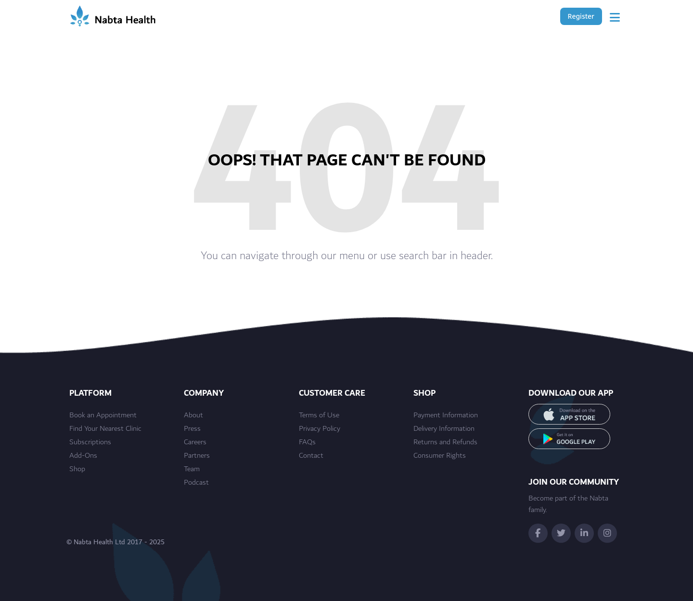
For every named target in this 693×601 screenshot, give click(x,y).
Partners (197, 456)
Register (581, 16)
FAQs (307, 442)
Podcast (196, 482)
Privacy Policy (319, 429)
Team (192, 469)
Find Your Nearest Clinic (105, 429)
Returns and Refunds (445, 442)
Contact (311, 456)
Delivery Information (444, 429)
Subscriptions (90, 442)
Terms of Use (319, 415)
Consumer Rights (439, 456)
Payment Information (445, 415)
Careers (195, 442)
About (193, 415)
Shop (77, 469)
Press (192, 429)
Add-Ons (83, 456)
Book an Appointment (103, 415)
